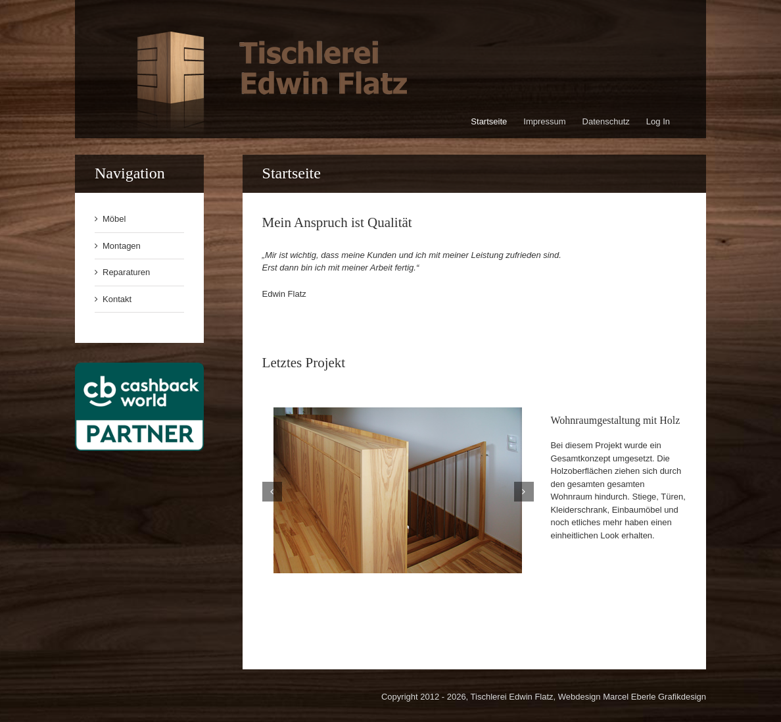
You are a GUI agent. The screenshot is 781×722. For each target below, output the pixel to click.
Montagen (122, 246)
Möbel (114, 219)
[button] (272, 492)
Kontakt (117, 299)
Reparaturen (126, 272)
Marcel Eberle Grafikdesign (654, 697)
